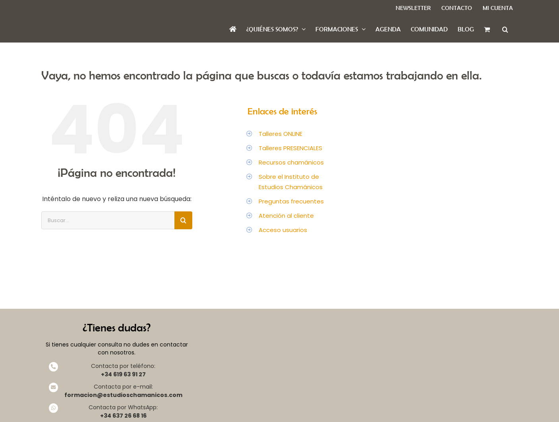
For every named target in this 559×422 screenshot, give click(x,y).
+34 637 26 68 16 (123, 416)
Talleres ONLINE (280, 134)
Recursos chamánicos (291, 162)
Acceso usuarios (283, 230)
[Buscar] (183, 220)
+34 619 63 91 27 (123, 374)
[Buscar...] (107, 220)
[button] (505, 29)
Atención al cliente (286, 215)
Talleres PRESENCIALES (290, 148)
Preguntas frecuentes (291, 201)
